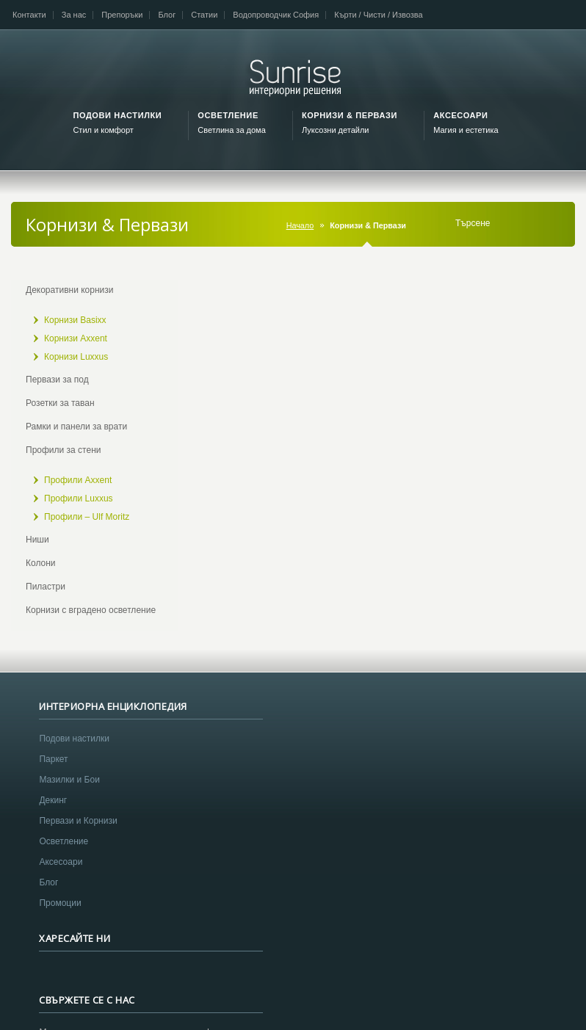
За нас (74, 14)
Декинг (53, 813)
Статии (204, 14)
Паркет (53, 771)
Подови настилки (74, 751)
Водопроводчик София (276, 14)
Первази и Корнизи (78, 833)
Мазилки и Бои (69, 792)
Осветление (63, 854)
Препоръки (121, 14)
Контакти (29, 14)
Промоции (60, 915)
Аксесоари (60, 874)
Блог (167, 14)
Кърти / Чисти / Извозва (378, 14)
